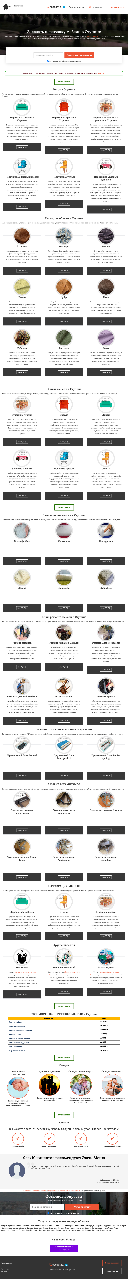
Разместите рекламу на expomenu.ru (64, 1248)
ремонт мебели (92, 36)
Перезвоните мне (77, 7)
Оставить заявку (118, 7)
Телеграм (101, 73)
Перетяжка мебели (39, 1190)
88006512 (55, 7)
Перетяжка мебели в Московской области (64, 1190)
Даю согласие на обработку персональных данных (64, 61)
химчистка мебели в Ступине (25, 972)
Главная (26, 1190)
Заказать (22, 147)
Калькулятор (95, 7)
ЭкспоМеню (6, 1263)
